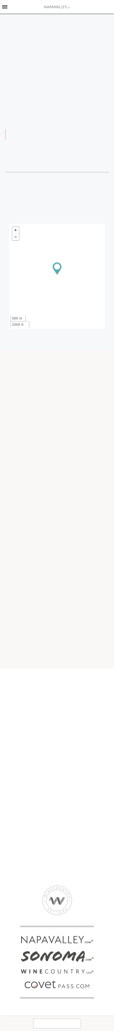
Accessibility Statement (79, 867)
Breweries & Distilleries (79, 795)
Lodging (67, 728)
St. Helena (16, 694)
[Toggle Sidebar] (4, 7)
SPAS (12, 791)
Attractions (67, 786)
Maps (63, 698)
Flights (64, 708)
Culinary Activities (74, 800)
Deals (63, 712)
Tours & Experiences (25, 858)
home (34, 24)
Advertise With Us (74, 853)
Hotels (64, 742)
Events (64, 694)
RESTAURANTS (21, 781)
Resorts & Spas (72, 747)
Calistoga (15, 689)
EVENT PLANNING (23, 839)
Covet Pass (17, 732)
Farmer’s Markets (73, 805)
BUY (11, 728)
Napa (11, 708)
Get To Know (20, 684)
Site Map (66, 872)
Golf (62, 810)
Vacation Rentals (73, 751)
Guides (64, 689)
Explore (67, 684)
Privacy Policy (70, 863)
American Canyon (22, 712)
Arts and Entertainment (78, 781)
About (63, 844)
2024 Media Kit (71, 849)
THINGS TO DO (72, 772)
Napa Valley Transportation (31, 853)
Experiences (18, 737)
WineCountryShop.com (27, 742)
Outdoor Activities (74, 819)
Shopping (66, 824)
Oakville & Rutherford (26, 698)
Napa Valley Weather (77, 703)
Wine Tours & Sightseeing (81, 777)
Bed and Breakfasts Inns (80, 737)
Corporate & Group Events (30, 849)
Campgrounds (71, 732)
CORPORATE (70, 839)
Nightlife (65, 814)
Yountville (15, 703)
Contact (57, 1023)
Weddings (58, 24)
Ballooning (67, 791)
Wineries (16, 772)
